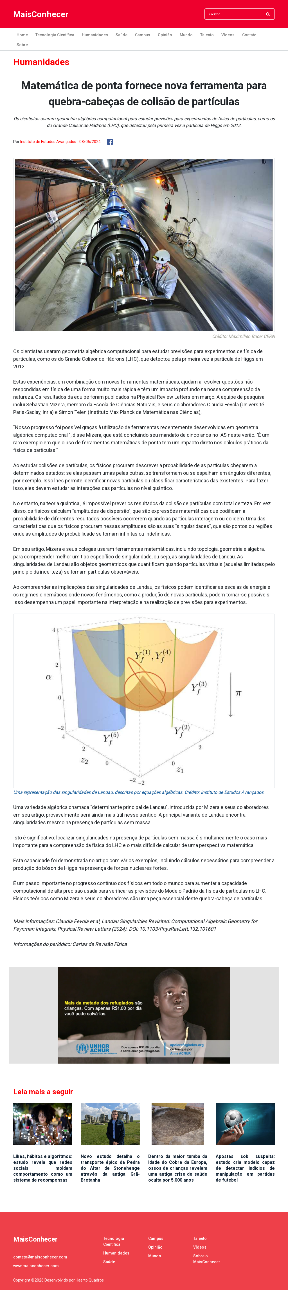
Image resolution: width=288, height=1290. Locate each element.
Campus (142, 35)
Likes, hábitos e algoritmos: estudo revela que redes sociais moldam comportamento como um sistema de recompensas (42, 1168)
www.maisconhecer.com (36, 1266)
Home (22, 35)
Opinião (165, 35)
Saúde (121, 35)
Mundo (186, 35)
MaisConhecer (41, 14)
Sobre (22, 45)
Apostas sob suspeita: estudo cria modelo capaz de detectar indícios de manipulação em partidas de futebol (245, 1168)
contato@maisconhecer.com (40, 1257)
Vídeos (228, 35)
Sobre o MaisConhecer (206, 1259)
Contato (249, 35)
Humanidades (95, 35)
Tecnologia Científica (54, 35)
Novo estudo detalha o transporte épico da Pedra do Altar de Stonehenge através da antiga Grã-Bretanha (110, 1168)
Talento (207, 35)
